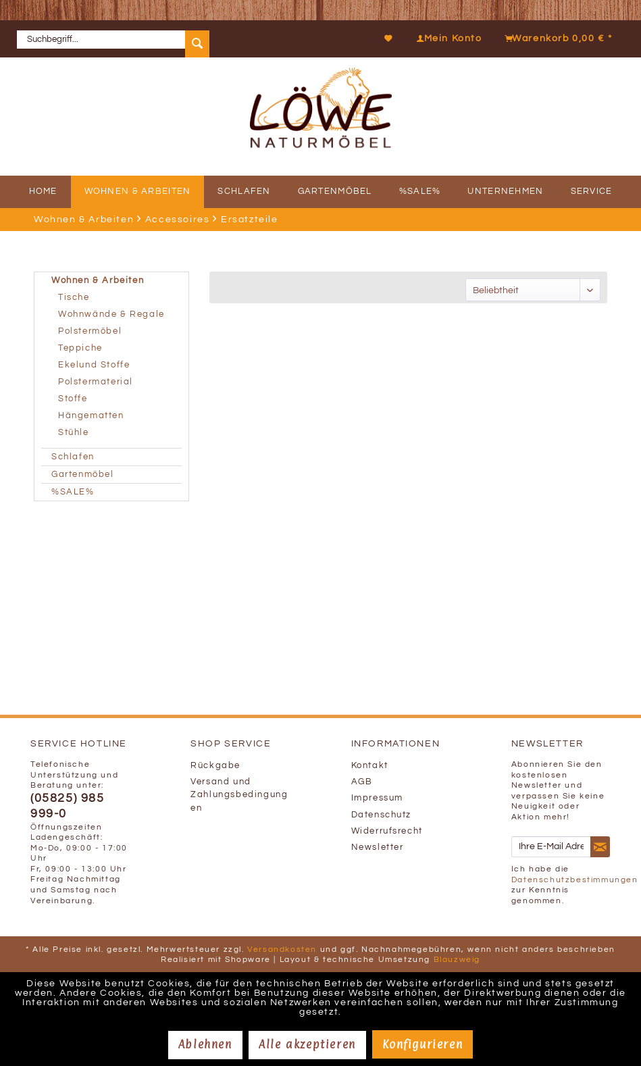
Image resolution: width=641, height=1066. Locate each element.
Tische (74, 297)
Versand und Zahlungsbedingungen (239, 795)
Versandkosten (282, 949)
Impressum (377, 798)
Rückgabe (215, 765)
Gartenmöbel (82, 474)
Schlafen (73, 457)
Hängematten (91, 415)
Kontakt (369, 765)
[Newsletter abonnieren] (600, 847)
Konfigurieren (422, 1044)
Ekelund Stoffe (94, 365)
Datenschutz (381, 815)
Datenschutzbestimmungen (574, 879)
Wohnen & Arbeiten (97, 280)
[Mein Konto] (446, 38)
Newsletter (377, 847)
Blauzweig (457, 959)
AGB (362, 782)
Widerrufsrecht (387, 831)
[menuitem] (118, 38)
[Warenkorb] (555, 38)
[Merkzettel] (389, 38)
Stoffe (73, 399)
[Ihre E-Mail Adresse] (551, 846)
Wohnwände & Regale (111, 314)
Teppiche (80, 348)
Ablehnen (205, 1044)
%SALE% (73, 492)
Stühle (73, 432)
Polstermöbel (90, 331)
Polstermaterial (95, 382)
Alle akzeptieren (307, 1044)
